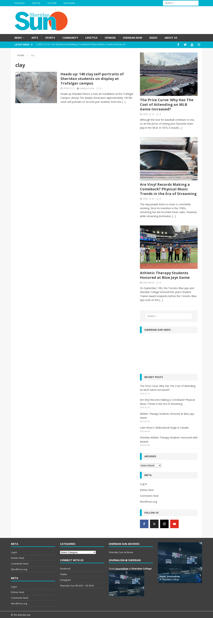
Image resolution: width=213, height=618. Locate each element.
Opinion (110, 37)
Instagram (69, 3)
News (18, 37)
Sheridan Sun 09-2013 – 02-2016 (77, 585)
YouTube (51, 3)
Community (70, 37)
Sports (50, 37)
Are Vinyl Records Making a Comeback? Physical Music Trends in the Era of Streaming (168, 189)
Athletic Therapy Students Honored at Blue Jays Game (165, 275)
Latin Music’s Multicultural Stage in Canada (164, 427)
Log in (143, 483)
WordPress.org (148, 501)
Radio (153, 37)
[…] (123, 101)
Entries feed (147, 489)
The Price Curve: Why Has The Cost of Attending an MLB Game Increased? (166, 104)
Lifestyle (91, 37)
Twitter (36, 3)
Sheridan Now (132, 37)
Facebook (20, 3)
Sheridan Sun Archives (121, 552)
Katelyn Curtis (87, 88)
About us (171, 37)
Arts (34, 37)
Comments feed (149, 495)
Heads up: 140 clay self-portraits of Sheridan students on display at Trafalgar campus (92, 78)
